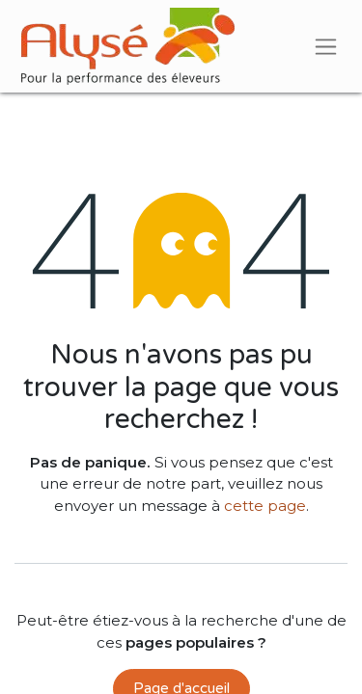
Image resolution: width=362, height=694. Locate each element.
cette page (265, 505)
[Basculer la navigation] (326, 46)
